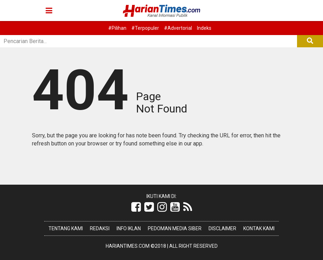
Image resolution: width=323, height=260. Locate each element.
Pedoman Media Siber (175, 228)
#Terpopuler (145, 28)
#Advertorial (178, 28)
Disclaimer (222, 228)
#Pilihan (117, 28)
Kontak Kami (259, 228)
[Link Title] (136, 207)
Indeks (204, 28)
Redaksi (100, 228)
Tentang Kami (65, 228)
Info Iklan (129, 228)
